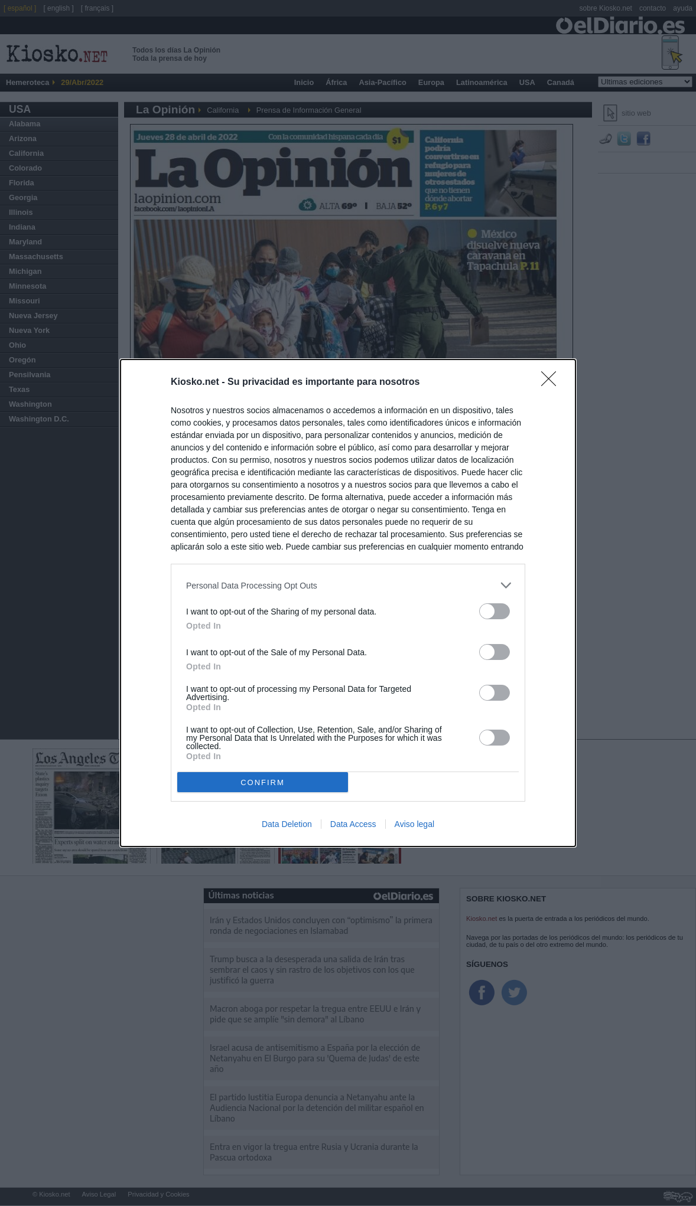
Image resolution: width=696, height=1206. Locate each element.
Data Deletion (287, 824)
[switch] (494, 611)
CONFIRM (262, 782)
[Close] (552, 382)
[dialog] (348, 603)
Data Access (353, 824)
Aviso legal (414, 824)
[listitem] (348, 585)
